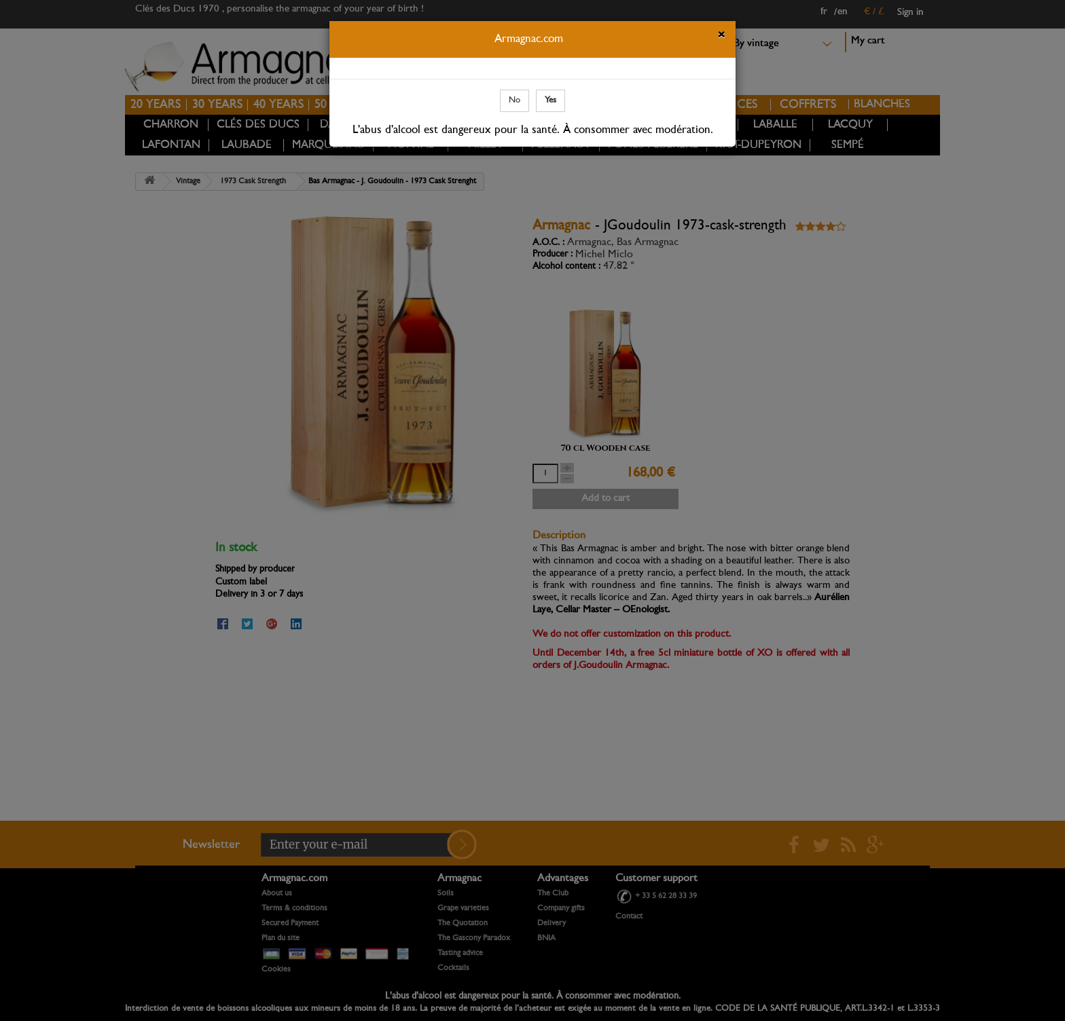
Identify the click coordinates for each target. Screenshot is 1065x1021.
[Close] (721, 36)
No (514, 100)
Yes (550, 100)
